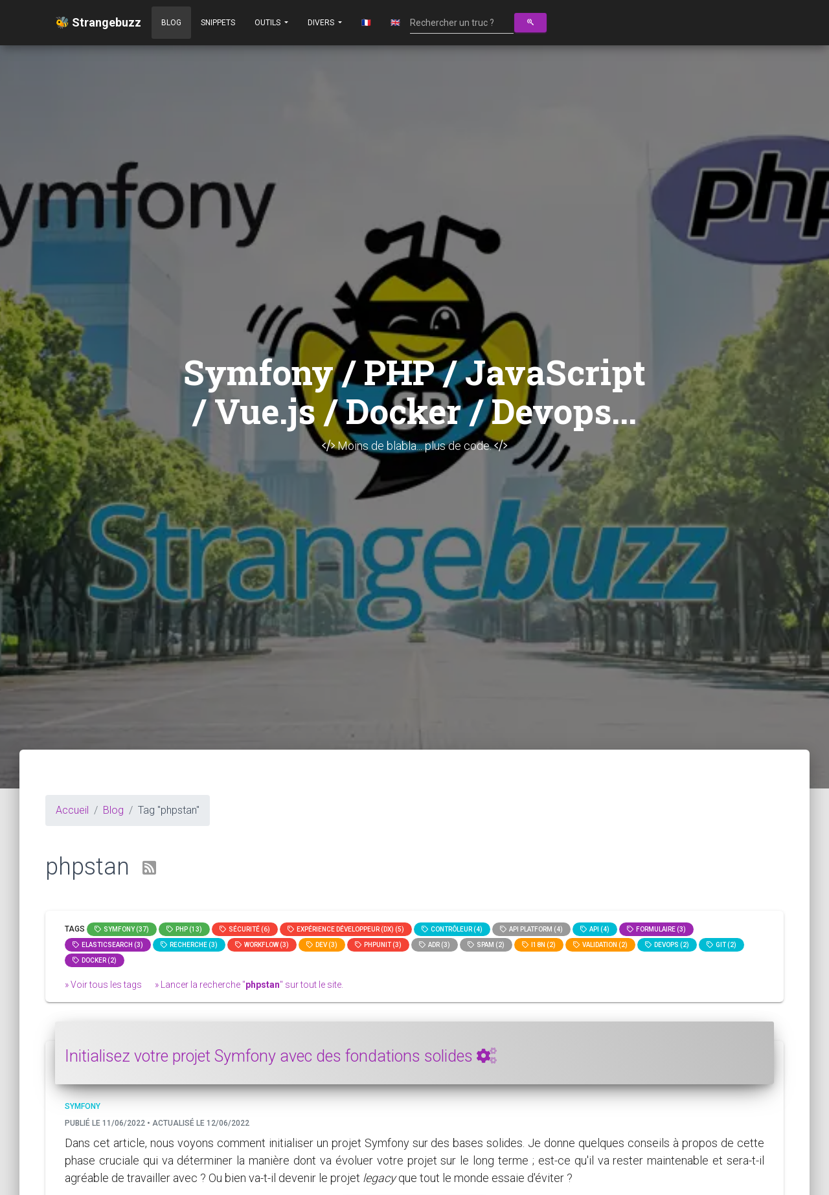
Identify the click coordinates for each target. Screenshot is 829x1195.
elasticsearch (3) (108, 944)
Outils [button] (268, 22)
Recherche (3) (189, 944)
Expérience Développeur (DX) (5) (346, 929)
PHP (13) (184, 929)
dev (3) (321, 944)
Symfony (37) (122, 929)
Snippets (218, 22)
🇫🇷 (366, 22)
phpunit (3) (378, 944)
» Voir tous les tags (103, 984)
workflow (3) (262, 944)
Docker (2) (95, 960)
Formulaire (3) (656, 929)
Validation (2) (600, 944)
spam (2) (486, 944)
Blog (171, 22)
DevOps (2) (667, 944)
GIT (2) (721, 944)
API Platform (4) (531, 929)
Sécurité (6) (245, 929)
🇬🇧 (395, 22)
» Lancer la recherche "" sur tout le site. (249, 984)
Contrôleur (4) (452, 929)
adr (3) (434, 944)
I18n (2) (539, 944)
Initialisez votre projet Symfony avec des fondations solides (281, 1056)
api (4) (594, 929)
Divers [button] (322, 22)
